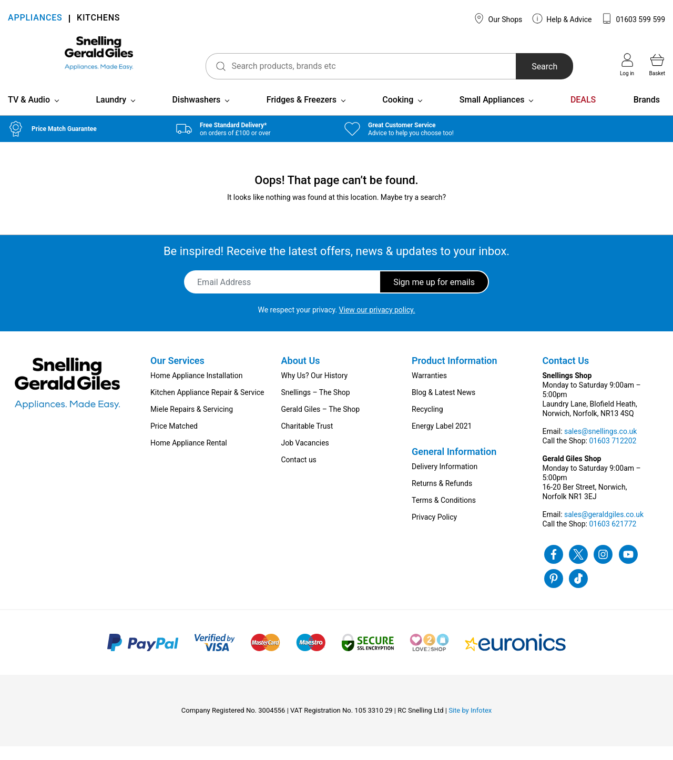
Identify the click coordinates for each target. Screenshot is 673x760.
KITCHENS (98, 19)
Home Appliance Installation (196, 389)
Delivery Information (444, 480)
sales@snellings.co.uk (600, 445)
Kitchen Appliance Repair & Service (207, 406)
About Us (300, 374)
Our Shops (498, 18)
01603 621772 (612, 537)
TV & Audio (29, 113)
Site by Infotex (470, 724)
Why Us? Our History (314, 389)
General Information (454, 465)
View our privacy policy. (377, 323)
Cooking (397, 113)
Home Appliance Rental (188, 456)
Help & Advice (562, 18)
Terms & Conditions (444, 514)
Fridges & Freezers (301, 113)
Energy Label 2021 (442, 439)
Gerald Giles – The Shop (320, 423)
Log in (627, 64)
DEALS (583, 113)
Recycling (427, 423)
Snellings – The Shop (315, 406)
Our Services (177, 374)
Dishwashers (196, 113)
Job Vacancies (305, 456)
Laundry (111, 113)
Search (528, 67)
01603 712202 (612, 454)
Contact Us (566, 374)
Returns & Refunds (442, 497)
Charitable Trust (307, 439)
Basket (657, 64)
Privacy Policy (434, 530)
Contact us (299, 473)
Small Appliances (492, 113)
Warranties (429, 389)
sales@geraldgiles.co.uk (604, 528)
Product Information (454, 374)
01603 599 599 (633, 18)
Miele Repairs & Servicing (191, 423)
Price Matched (174, 439)
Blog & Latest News (443, 406)
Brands (647, 113)
